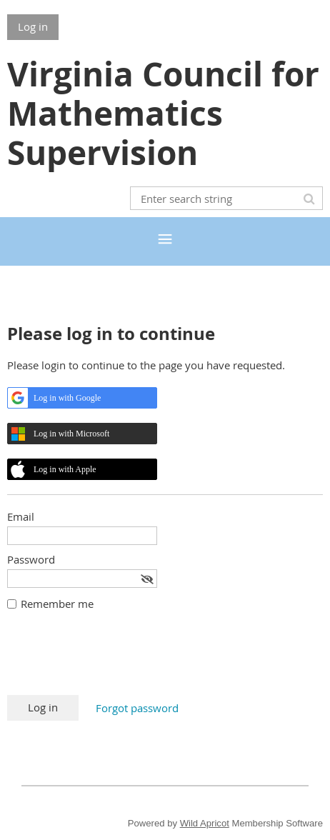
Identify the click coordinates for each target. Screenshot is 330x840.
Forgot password (137, 708)
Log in (33, 26)
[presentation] (115, 660)
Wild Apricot (204, 823)
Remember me (57, 603)
